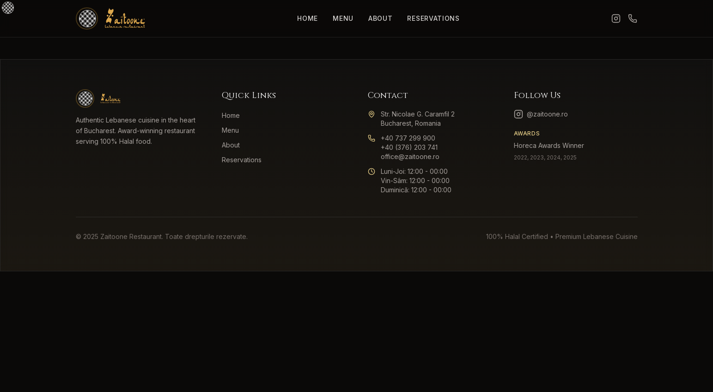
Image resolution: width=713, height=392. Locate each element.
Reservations (433, 18)
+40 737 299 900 (408, 138)
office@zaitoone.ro (410, 156)
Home (307, 18)
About (380, 18)
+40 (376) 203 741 (409, 147)
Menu (343, 18)
